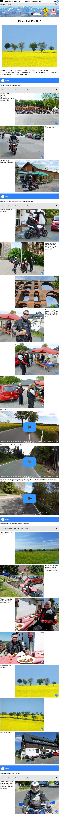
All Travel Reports (5, 4)
